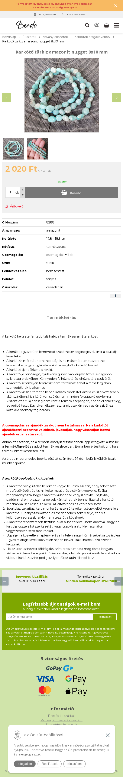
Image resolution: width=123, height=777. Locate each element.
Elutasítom (74, 763)
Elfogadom (25, 763)
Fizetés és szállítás (61, 716)
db (17, 192)
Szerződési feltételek (61, 725)
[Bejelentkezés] (96, 25)
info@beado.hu (48, 14)
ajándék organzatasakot (22, 434)
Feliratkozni (105, 616)
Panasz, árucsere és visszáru (61, 720)
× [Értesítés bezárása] (116, 5)
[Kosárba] (71, 192)
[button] (87, 25)
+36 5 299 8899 (76, 14)
